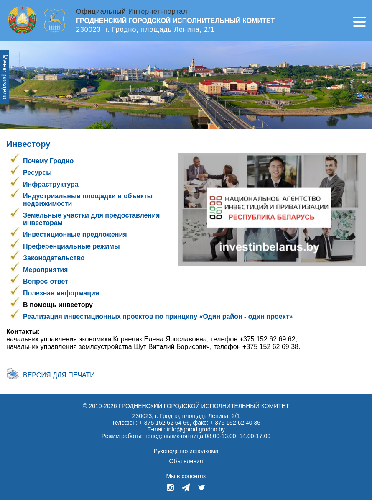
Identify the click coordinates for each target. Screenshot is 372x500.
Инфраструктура (51, 184)
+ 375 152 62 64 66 (164, 422)
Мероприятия (45, 269)
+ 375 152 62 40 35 (235, 422)
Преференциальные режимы (71, 246)
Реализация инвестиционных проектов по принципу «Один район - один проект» (158, 316)
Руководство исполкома (185, 451)
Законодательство (54, 258)
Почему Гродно (48, 160)
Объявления (186, 461)
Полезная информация (61, 293)
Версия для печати (59, 375)
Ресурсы (37, 172)
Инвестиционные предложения (75, 234)
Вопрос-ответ (45, 281)
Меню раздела (4, 77)
